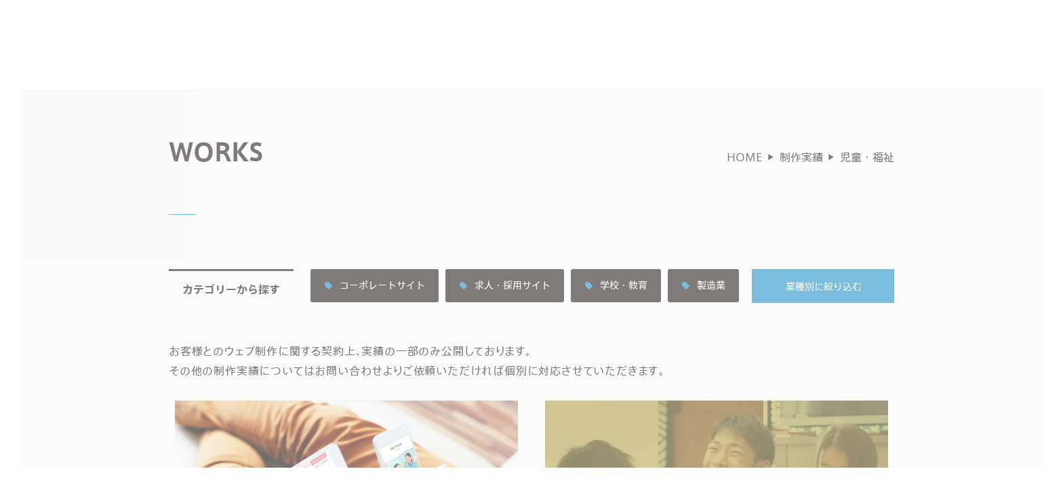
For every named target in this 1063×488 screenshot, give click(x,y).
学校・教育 (616, 306)
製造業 (703, 306)
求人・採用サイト (504, 306)
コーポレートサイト (374, 306)
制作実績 (801, 178)
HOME (745, 178)
